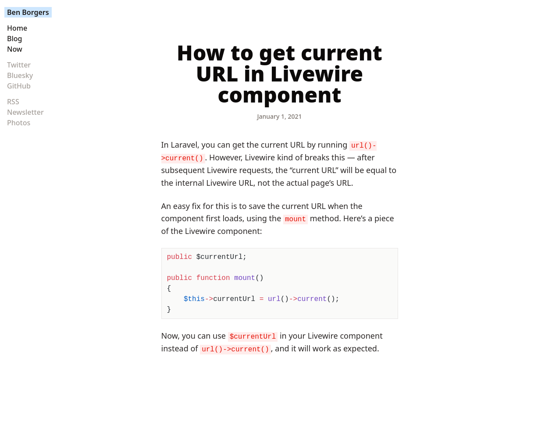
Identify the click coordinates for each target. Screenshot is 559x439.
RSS (13, 101)
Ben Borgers (28, 12)
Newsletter (25, 112)
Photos (18, 122)
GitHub (19, 86)
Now (14, 49)
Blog (14, 38)
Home (17, 28)
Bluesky (20, 75)
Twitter (19, 65)
